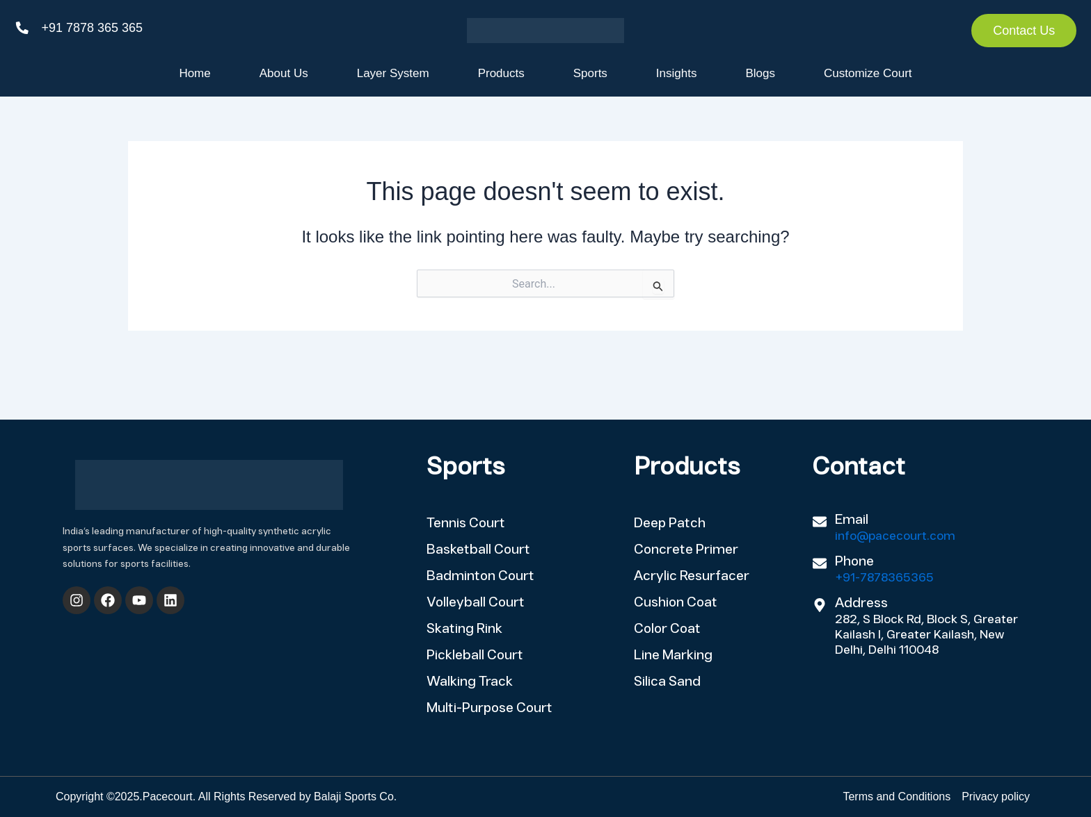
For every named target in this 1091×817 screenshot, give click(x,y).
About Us (284, 73)
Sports (590, 73)
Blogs (760, 73)
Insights (676, 73)
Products (501, 73)
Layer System (393, 73)
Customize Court (868, 73)
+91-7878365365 (884, 578)
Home (194, 73)
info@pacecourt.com (895, 537)
